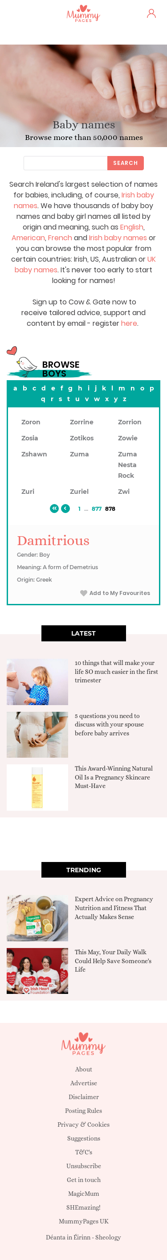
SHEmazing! (83, 1207)
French (60, 238)
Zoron (31, 422)
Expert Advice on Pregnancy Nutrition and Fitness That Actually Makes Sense (114, 907)
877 (97, 508)
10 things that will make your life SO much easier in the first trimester (116, 671)
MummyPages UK (84, 1221)
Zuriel (79, 492)
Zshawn (34, 454)
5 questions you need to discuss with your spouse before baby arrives (109, 724)
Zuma (79, 454)
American (28, 238)
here (129, 323)
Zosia (29, 438)
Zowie (128, 438)
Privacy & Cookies (83, 1124)
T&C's (83, 1152)
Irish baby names (118, 238)
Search (125, 163)
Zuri (27, 492)
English (131, 227)
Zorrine (82, 422)
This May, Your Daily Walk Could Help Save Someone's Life (113, 960)
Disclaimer (84, 1096)
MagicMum (83, 1193)
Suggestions (83, 1138)
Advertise (83, 1083)
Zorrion (130, 422)
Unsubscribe (83, 1166)
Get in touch (84, 1179)
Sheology (108, 1237)
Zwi (124, 492)
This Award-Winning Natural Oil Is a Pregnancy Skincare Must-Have (114, 777)
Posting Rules (83, 1110)
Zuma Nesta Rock (127, 465)
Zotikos (82, 438)
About (83, 1069)
